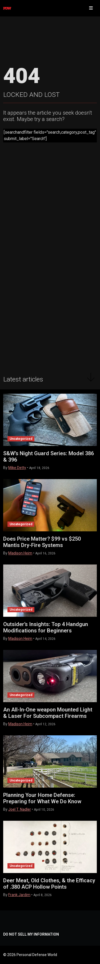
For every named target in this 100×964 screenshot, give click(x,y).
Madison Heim (20, 553)
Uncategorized (21, 439)
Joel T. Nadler (19, 809)
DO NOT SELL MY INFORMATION (31, 934)
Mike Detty (17, 468)
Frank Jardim (19, 895)
